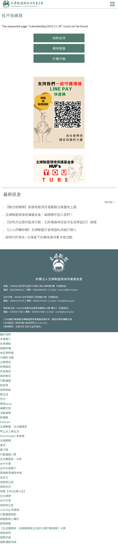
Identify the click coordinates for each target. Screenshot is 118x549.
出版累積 (5, 440)
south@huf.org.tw (64, 311)
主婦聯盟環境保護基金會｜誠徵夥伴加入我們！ (39, 214)
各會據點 (5, 343)
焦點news (6, 404)
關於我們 (5, 334)
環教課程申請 (8, 542)
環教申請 (5, 537)
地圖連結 (61, 285)
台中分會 (5, 463)
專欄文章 (5, 408)
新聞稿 (4, 417)
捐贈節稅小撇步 (9, 519)
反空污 (4, 477)
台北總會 (5, 496)
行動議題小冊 (8, 454)
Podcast (5, 422)
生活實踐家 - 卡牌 (10, 459)
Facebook (41, 322)
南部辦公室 (7, 482)
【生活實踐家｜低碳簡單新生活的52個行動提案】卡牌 (33, 528)
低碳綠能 (5, 390)
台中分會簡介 (8, 468)
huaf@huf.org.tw (66, 300)
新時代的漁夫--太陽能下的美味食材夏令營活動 (38, 237)
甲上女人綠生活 (9, 431)
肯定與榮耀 (7, 353)
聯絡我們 (30, 322)
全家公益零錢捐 (32, 326)
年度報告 (5, 371)
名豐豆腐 (19, 326)
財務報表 (5, 367)
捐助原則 (5, 533)
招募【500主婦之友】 (13, 491)
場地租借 (59, 48)
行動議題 (5, 380)
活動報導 (5, 413)
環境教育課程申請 (11, 473)
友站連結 (8, 322)
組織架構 (5, 348)
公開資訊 (5, 362)
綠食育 (4, 385)
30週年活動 (7, 357)
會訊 (2, 445)
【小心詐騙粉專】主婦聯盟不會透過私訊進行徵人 (41, 229)
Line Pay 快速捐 (9, 510)
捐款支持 (59, 38)
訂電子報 (59, 58)
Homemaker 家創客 (12, 436)
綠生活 (4, 394)
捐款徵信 (5, 376)
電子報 (4, 450)
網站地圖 (19, 322)
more (109, 202)
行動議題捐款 (8, 514)
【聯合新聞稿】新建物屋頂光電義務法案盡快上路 (41, 206)
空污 (2, 399)
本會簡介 (5, 339)
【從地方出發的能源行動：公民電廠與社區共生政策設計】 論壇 (51, 222)
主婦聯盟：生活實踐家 (13, 426)
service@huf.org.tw (68, 289)
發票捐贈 (5, 523)
